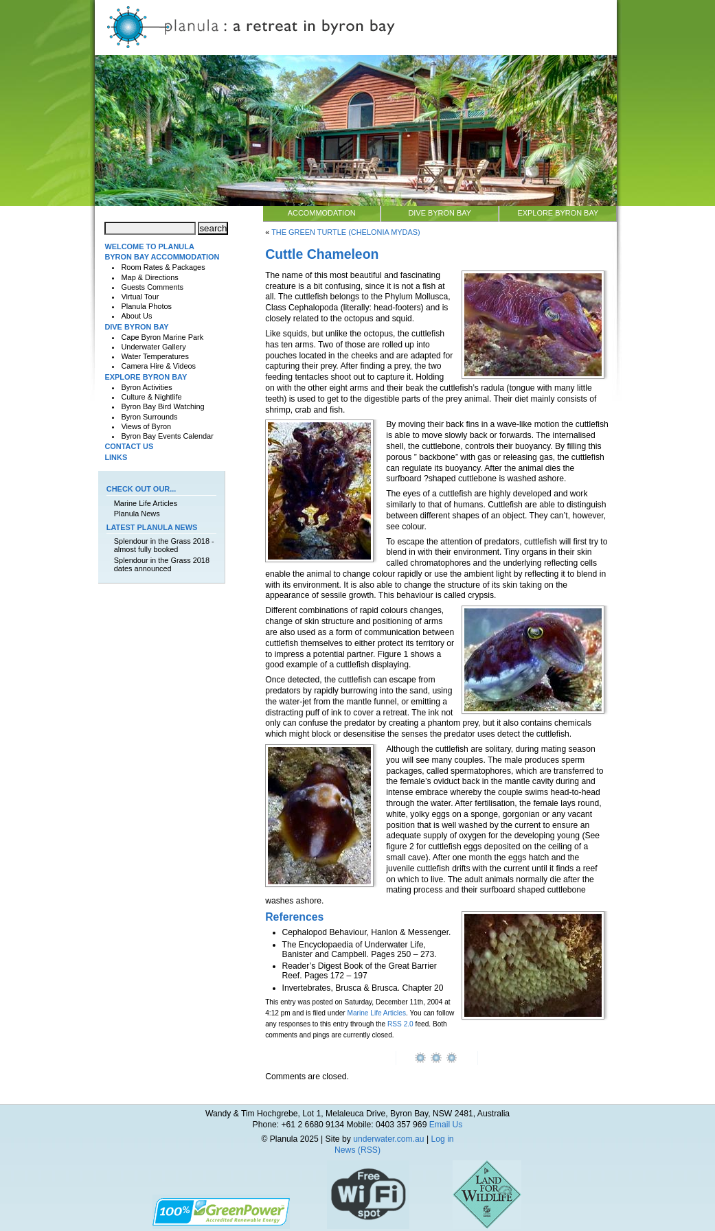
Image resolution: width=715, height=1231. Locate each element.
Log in (442, 1139)
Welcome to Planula (149, 246)
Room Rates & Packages (163, 267)
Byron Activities (146, 387)
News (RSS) (357, 1150)
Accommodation (322, 213)
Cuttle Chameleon (321, 254)
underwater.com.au (388, 1139)
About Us (136, 316)
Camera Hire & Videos (158, 366)
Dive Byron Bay (439, 213)
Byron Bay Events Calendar (167, 436)
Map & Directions (149, 277)
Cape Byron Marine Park (162, 337)
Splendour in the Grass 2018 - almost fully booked (164, 545)
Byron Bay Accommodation (161, 257)
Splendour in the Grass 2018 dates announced (161, 564)
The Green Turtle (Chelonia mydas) (345, 232)
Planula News (137, 513)
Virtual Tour (140, 296)
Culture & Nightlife (151, 397)
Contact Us (128, 446)
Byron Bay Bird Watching (162, 406)
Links (115, 457)
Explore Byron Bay (557, 213)
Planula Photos (146, 306)
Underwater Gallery (153, 347)
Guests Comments (152, 287)
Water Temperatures (154, 356)
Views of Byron (146, 426)
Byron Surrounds (149, 417)
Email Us (446, 1124)
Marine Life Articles (377, 1013)
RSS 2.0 (400, 1024)
